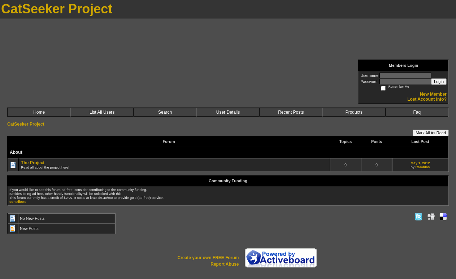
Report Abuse (224, 264)
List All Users (102, 112)
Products (354, 112)
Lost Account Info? (427, 99)
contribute (17, 202)
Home (39, 112)
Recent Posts (291, 112)
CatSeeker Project (25, 124)
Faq (417, 112)
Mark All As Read (431, 133)
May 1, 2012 (420, 163)
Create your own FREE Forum (208, 257)
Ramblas (422, 167)
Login (439, 81)
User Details (228, 112)
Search (165, 112)
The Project (32, 162)
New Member (433, 94)
